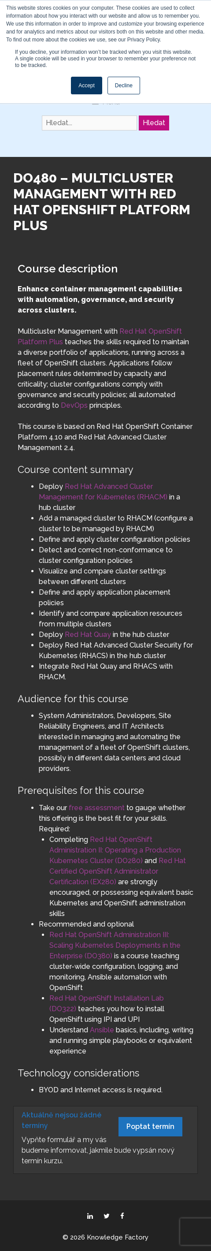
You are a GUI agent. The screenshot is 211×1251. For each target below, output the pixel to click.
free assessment (97, 808)
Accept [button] (86, 85)
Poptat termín (150, 1126)
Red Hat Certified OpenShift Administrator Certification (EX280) (117, 871)
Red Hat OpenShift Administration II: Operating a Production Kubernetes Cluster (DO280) (115, 850)
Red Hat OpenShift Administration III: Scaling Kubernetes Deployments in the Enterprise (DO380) (115, 945)
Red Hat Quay (88, 634)
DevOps (74, 405)
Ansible (102, 1030)
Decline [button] (124, 85)
